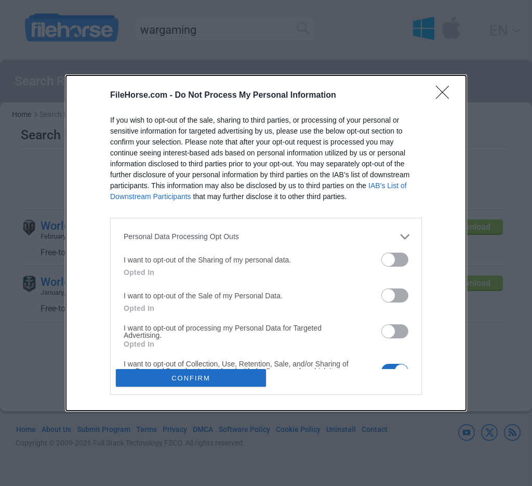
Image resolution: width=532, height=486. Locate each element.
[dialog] (266, 243)
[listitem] (266, 236)
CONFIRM (190, 378)
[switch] (394, 260)
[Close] (446, 96)
